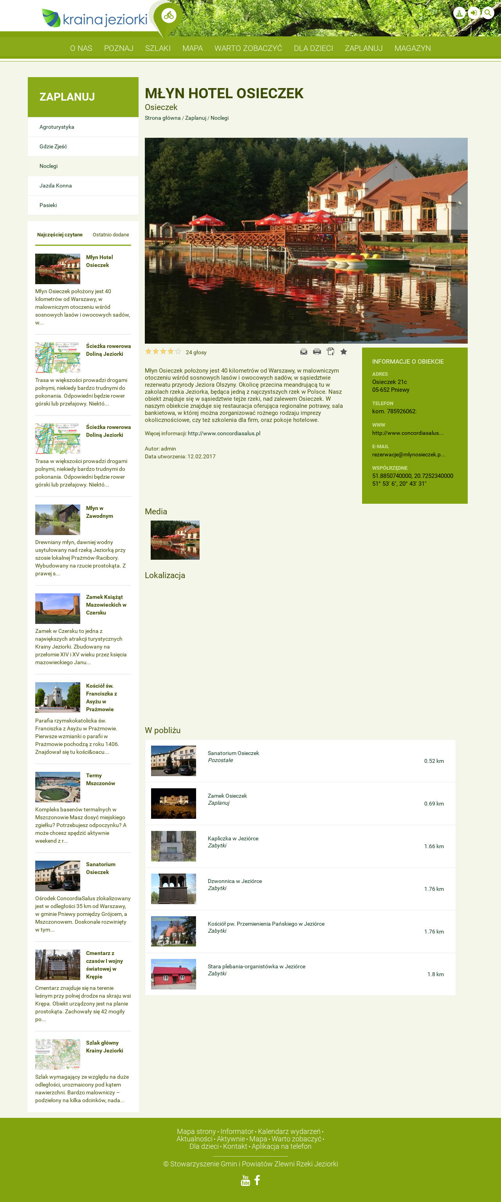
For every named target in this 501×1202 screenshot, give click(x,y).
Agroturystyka (57, 127)
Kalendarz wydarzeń (289, 1131)
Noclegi (49, 166)
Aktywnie (231, 1139)
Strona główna (163, 118)
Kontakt (235, 1146)
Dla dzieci (204, 1146)
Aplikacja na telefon (282, 1146)
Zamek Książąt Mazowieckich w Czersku (106, 605)
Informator (237, 1131)
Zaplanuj (195, 118)
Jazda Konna (56, 185)
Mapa (258, 1139)
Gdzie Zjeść (53, 146)
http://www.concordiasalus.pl (224, 433)
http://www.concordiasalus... (407, 433)
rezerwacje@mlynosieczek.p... (408, 454)
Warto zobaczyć (296, 1139)
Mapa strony (196, 1131)
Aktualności (195, 1139)
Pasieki (48, 205)
